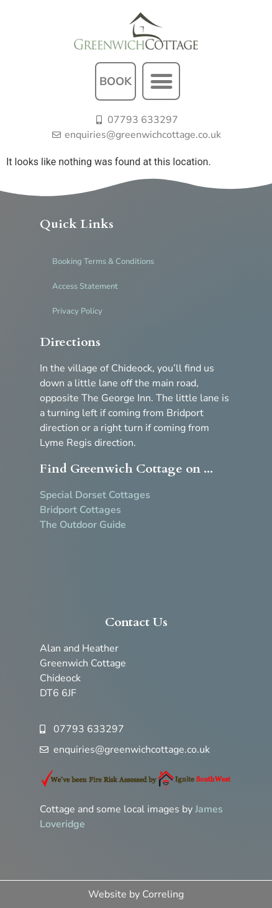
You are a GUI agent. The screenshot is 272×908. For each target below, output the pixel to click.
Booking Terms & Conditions (103, 261)
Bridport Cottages (80, 510)
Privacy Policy (77, 311)
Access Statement (85, 286)
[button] (161, 81)
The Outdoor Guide (83, 525)
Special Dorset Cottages (95, 495)
